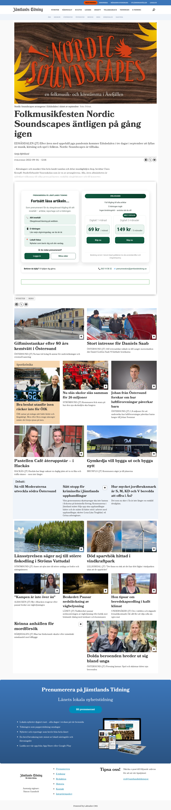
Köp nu (98, 240)
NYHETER (55, 10)
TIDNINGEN (124, 10)
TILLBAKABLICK (110, 10)
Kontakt (60, 789)
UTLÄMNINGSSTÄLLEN (139, 3)
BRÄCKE (90, 17)
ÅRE (49, 17)
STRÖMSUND (68, 17)
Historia (60, 784)
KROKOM (57, 17)
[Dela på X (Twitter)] (150, 160)
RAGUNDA (119, 17)
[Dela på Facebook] (146, 160)
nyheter (20, 298)
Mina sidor (63, 256)
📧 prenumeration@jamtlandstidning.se (130, 269)
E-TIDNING (136, 10)
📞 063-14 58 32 (105, 269)
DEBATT (97, 10)
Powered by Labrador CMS (85, 806)
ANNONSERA (103, 3)
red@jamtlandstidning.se (136, 779)
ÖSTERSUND (80, 17)
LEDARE (88, 10)
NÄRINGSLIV (67, 10)
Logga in (37, 256)
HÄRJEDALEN (108, 17)
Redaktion (61, 779)
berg (31, 298)
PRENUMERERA (90, 3)
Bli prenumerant (85, 709)
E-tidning (60, 774)
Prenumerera (63, 769)
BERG (98, 17)
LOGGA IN (153, 3)
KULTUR (78, 10)
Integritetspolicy (64, 794)
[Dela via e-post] (154, 160)
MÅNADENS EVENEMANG (119, 3)
